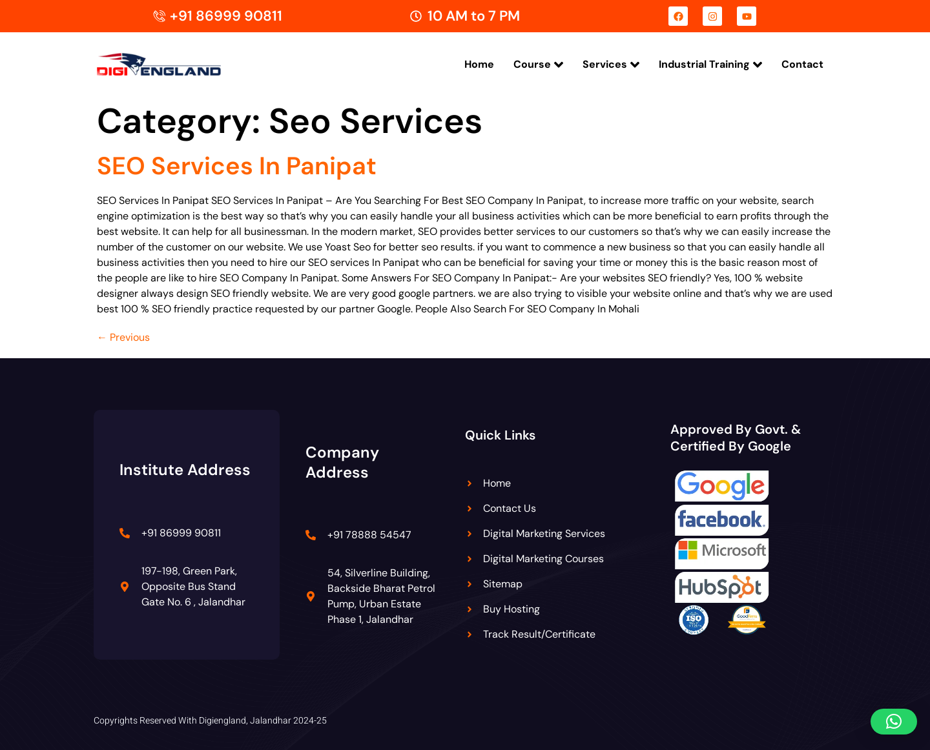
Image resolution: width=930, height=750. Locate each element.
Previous (123, 337)
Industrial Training (710, 64)
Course (538, 64)
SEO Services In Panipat (237, 166)
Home (479, 64)
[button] (894, 722)
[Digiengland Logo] (179, 64)
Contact (802, 64)
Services (611, 64)
